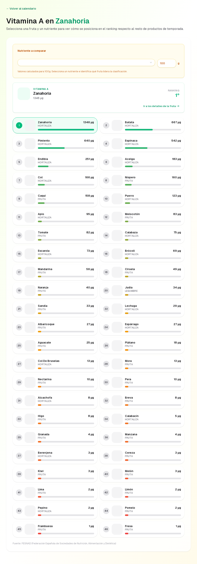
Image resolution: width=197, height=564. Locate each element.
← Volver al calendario (21, 8)
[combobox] (86, 62)
